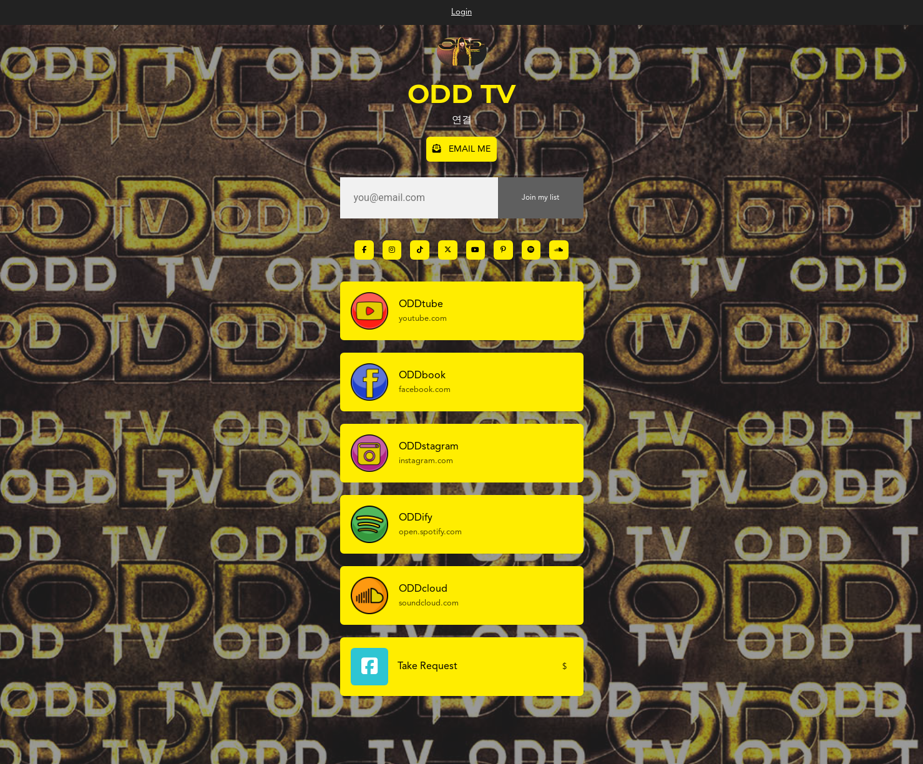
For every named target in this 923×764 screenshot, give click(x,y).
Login (461, 12)
